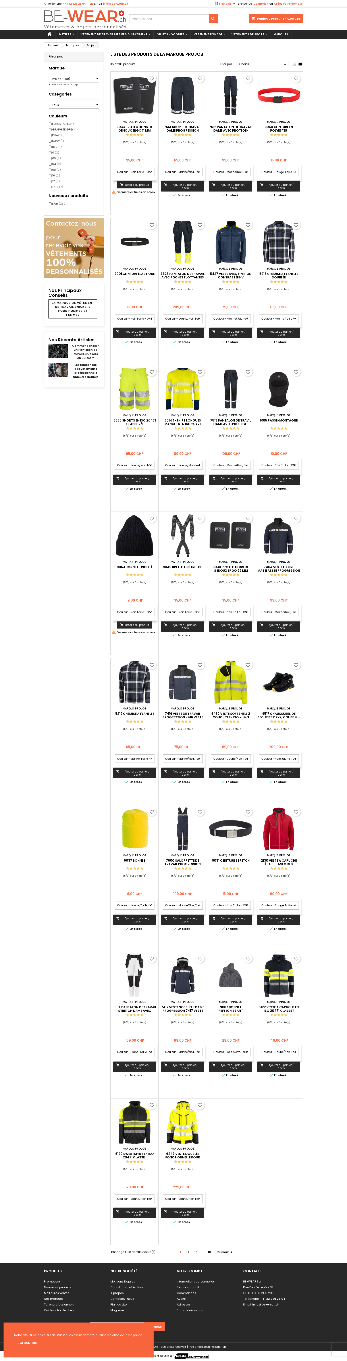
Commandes (186, 1293)
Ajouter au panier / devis (181, 186)
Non (59, 203)
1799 (57, 187)
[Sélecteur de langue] (225, 4)
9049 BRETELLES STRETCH (182, 567)
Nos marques (54, 1299)
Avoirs (181, 1299)
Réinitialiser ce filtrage (65, 84)
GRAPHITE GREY (65, 129)
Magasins (117, 1310)
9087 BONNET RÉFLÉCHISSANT (231, 1009)
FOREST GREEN (64, 124)
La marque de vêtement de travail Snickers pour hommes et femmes (73, 308)
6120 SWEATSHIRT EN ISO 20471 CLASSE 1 (134, 1156)
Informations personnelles (196, 1281)
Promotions (52, 1281)
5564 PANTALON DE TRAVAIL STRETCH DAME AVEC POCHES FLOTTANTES (134, 1010)
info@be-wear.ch (115, 4)
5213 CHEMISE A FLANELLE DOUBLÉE (278, 276)
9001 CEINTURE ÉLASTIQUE (134, 274)
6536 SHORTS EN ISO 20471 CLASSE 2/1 (135, 422)
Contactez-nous (122, 1299)
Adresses (184, 1304)
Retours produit (188, 1287)
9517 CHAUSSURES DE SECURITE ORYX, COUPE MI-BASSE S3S (279, 717)
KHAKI (58, 135)
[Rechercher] (173, 18)
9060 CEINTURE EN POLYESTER (279, 129)
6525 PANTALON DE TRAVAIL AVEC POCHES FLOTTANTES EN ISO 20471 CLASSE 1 (183, 277)
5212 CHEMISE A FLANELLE (134, 713)
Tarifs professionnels (59, 1304)
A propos (117, 1293)
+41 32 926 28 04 (74, 4)
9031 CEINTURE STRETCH (231, 860)
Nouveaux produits (57, 1287)
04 (56, 164)
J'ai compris (27, 1343)
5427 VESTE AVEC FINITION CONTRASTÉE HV (230, 276)
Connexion (260, 4)
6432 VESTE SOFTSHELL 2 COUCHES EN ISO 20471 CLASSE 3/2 (230, 717)
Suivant (225, 1252)
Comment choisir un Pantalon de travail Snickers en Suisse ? (85, 352)
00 (56, 158)
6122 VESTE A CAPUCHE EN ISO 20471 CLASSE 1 (279, 1009)
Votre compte (190, 1271)
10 (209, 1252)
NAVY (58, 141)
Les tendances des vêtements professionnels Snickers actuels (85, 371)
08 (56, 170)
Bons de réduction (190, 1310)
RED (57, 147)
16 (56, 175)
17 (56, 181)
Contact (252, 1271)
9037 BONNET (134, 860)
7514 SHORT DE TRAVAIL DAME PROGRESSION (182, 129)
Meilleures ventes (56, 1293)
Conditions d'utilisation (126, 1287)
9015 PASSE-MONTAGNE (279, 420)
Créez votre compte (288, 4)
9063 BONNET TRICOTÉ (134, 567)
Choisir (263, 64)
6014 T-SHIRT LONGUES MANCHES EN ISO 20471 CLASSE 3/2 (182, 424)
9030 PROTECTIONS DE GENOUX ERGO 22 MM (231, 569)
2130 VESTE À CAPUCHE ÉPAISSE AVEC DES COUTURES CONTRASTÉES (279, 864)
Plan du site (118, 1304)
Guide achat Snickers (59, 1310)
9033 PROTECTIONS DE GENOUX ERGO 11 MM (134, 129)
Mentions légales (122, 1281)
